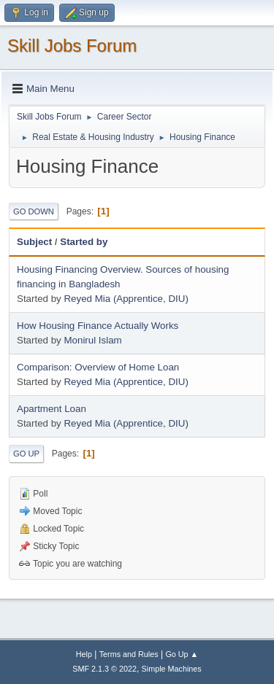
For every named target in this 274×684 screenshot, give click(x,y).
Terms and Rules (129, 654)
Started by (83, 241)
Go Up (26, 453)
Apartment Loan (51, 408)
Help (84, 654)
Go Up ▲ (181, 654)
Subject (34, 241)
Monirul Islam (92, 340)
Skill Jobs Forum (72, 45)
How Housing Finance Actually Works (97, 325)
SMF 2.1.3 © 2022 (104, 668)
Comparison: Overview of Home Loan (98, 367)
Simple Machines (172, 668)
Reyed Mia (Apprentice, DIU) (126, 298)
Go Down (33, 211)
